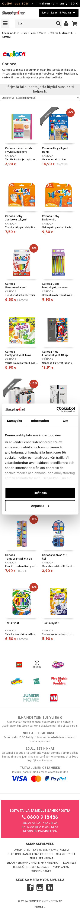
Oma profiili (22, 850)
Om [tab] (65, 420)
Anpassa (40, 505)
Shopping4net (10, 33)
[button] (74, 23)
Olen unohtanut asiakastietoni (30, 854)
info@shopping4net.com (40, 831)
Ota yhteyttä (65, 854)
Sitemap (56, 901)
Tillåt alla (40, 493)
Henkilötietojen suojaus (31, 867)
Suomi (40, 907)
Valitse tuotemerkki (61, 33)
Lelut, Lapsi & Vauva (34, 33)
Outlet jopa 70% (15, 4)
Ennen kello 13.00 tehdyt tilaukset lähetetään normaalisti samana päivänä (40, 737)
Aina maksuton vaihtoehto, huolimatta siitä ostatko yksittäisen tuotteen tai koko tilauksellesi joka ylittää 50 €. (40, 722)
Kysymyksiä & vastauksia (51, 850)
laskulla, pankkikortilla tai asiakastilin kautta (40, 773)
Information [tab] (40, 420)
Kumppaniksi (61, 867)
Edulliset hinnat (41, 858)
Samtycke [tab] (14, 420)
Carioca (6, 37)
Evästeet (69, 863)
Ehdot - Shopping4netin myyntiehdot (33, 863)
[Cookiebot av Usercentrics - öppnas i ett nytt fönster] (57, 409)
